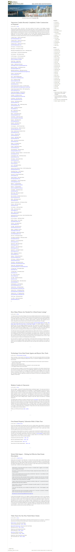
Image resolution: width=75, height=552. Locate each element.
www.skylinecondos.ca (15, 238)
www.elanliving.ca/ (14, 111)
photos (27, 408)
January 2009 (57, 59)
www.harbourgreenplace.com (16, 38)
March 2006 (57, 88)
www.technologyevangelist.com (39, 322)
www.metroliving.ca (14, 194)
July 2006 (56, 86)
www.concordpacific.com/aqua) (16, 59)
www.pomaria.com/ (14, 205)
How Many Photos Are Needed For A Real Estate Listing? (28, 312)
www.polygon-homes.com (15, 230)
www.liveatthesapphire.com (15, 233)
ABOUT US (14, 550)
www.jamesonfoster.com (15, 169)
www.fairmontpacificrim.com (16, 129)
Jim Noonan (36, 399)
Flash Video (58, 39)
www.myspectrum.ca (14, 241)
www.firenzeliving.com (15, 135)
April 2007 (56, 73)
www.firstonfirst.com (14, 141)
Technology (24, 355)
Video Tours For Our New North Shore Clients (25, 516)
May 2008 (56, 62)
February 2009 (57, 57)
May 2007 (56, 72)
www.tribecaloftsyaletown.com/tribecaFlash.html (19, 266)
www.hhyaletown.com (15, 153)
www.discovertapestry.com (15, 257)
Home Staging (58, 33)
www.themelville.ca (14, 191)
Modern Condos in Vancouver (20, 385)
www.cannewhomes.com (15, 197)
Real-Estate (20, 355)
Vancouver (56, 43)
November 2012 (57, 52)
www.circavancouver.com (15, 80)
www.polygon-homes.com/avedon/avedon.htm (19, 65)
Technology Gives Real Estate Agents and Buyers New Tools (29, 353)
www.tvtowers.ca (14, 269)
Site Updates (57, 36)
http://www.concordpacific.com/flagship (17, 93)
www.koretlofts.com (14, 175)
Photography (57, 29)
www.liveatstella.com (14, 254)
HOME (33, 550)
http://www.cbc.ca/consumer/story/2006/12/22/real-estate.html (22, 493)
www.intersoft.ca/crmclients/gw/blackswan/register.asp (20, 71)
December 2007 (57, 65)
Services (56, 35)
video (24, 408)
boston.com (28, 357)
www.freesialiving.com (15, 147)
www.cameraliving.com (15, 74)
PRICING (39, 550)
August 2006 (57, 85)
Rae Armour (13, 532)
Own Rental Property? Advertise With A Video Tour (27, 421)
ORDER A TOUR (49, 550)
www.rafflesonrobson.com (15, 221)
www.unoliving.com (14, 275)
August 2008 (57, 60)
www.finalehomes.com (15, 132)
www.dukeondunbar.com (15, 105)
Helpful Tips (19, 423)
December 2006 (57, 79)
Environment (57, 25)
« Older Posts (10, 548)
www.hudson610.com (14, 160)
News (18, 26)
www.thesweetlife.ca (14, 282)
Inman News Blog (58, 99)
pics (27, 437)
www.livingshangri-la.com (15, 181)
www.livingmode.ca (14, 200)
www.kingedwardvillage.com (16, 172)
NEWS (42, 550)
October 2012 (57, 53)
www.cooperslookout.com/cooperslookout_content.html (20, 87)
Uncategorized (57, 42)
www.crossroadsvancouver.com (16, 99)
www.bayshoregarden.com (15, 68)
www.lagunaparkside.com (15, 178)
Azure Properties (39, 433)
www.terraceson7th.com (15, 260)
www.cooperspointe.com (15, 90)
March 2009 (57, 56)
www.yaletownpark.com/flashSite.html (17, 288)
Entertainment (57, 23)
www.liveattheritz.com (15, 224)
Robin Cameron (13, 522)
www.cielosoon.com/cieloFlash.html (17, 77)
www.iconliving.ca (14, 163)
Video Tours (57, 45)
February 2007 (57, 76)
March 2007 (57, 75)
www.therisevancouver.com (15, 227)
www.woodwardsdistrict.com (16, 62)
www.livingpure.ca (14, 210)
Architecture (57, 22)
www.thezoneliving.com (15, 299)
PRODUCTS (35, 550)
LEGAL (17, 550)
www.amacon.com (14, 216)
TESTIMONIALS (10, 550)
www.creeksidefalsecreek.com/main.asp (18, 96)
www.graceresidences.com (15, 150)
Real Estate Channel (58, 30)
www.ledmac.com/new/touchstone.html (17, 263)
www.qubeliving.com (14, 213)
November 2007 (57, 66)
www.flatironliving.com (15, 144)
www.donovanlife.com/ (15, 102)
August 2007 (57, 70)
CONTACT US (45, 550)
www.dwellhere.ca (14, 108)
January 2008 (57, 63)
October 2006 (57, 82)
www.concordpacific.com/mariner (16, 184)
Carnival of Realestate (58, 95)
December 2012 (57, 50)
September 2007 (57, 69)
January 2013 (57, 49)
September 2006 (57, 83)
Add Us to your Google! (59, 92)
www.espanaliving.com (15, 121)
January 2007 (57, 78)
